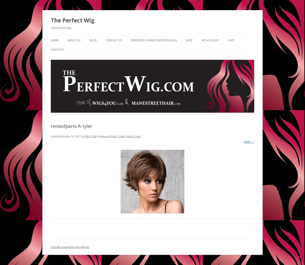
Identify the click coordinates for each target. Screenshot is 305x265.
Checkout (57, 49)
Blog (93, 40)
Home (54, 40)
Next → (249, 142)
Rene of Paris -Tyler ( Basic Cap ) (120, 136)
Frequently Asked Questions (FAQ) (154, 40)
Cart (231, 40)
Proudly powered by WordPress (70, 247)
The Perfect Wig (72, 20)
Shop (189, 40)
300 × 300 (90, 136)
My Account (210, 40)
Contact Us (114, 40)
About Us (74, 40)
